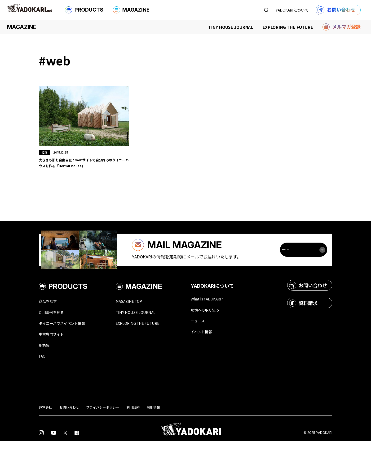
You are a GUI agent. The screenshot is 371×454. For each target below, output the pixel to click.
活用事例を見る (54, 323)
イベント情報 (214, 343)
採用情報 (153, 420)
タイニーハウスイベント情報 (66, 334)
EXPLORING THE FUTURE (287, 27)
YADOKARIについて (292, 10)
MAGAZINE (131, 9)
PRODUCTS (84, 9)
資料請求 (303, 313)
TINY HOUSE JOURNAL (230, 27)
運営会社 (45, 420)
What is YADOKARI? (220, 309)
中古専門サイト (54, 346)
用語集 (45, 357)
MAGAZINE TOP (138, 312)
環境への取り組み (218, 321)
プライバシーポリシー (102, 420)
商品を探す (49, 312)
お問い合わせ (308, 295)
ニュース (209, 332)
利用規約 (133, 420)
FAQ (42, 368)
